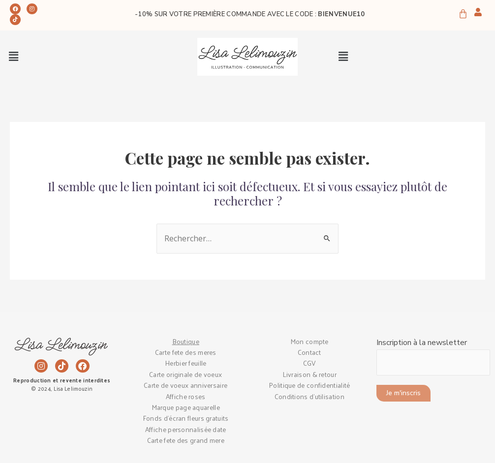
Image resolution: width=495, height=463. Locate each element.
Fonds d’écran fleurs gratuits (186, 418)
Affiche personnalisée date (185, 429)
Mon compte (309, 341)
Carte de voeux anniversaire (185, 385)
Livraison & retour (309, 374)
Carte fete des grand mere (186, 440)
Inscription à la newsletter (433, 356)
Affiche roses (186, 396)
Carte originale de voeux (185, 374)
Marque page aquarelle (186, 407)
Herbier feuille (186, 363)
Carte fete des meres (186, 352)
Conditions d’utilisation (309, 396)
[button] (13, 57)
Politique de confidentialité (309, 385)
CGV (309, 363)
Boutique (185, 341)
